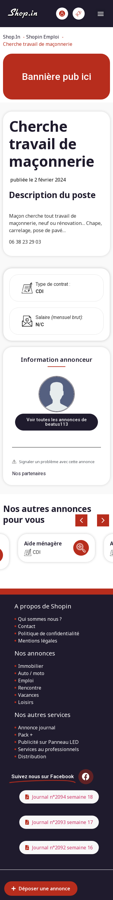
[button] (100, 14)
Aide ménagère (43, 543)
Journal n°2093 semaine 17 (62, 822)
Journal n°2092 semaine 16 (62, 847)
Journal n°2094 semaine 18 (62, 797)
